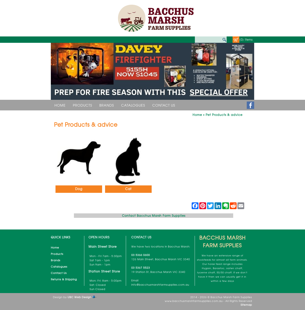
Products (82, 105)
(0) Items (246, 40)
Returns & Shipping (64, 279)
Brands (106, 105)
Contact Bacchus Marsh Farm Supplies (153, 215)
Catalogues (133, 105)
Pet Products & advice (224, 115)
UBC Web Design (79, 297)
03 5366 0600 (140, 255)
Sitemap (246, 305)
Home (60, 105)
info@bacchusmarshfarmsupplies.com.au (160, 284)
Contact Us (163, 105)
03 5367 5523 (140, 268)
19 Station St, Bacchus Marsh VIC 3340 (158, 272)
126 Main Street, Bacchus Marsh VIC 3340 (160, 259)
